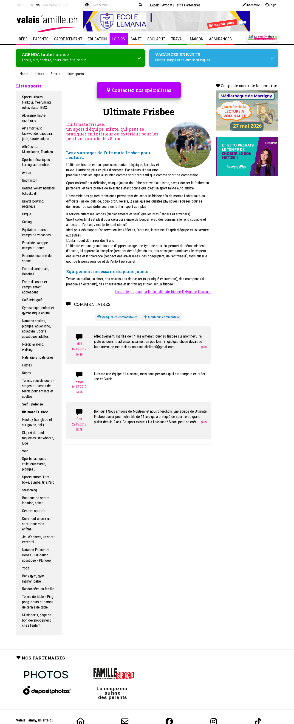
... (202, 340)
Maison (197, 39)
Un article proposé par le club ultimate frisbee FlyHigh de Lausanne (163, 285)
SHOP (63, 5)
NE (32, 5)
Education (97, 39)
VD (19, 5)
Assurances (220, 39)
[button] (117, 310)
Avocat (167, 5)
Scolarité (156, 39)
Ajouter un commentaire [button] (162, 310)
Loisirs (118, 39)
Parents (40, 39)
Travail (177, 39)
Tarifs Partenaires (188, 5)
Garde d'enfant (68, 39)
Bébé (23, 39)
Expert (154, 5)
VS (38, 5)
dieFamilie (49, 5)
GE (25, 5)
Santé (136, 39)
